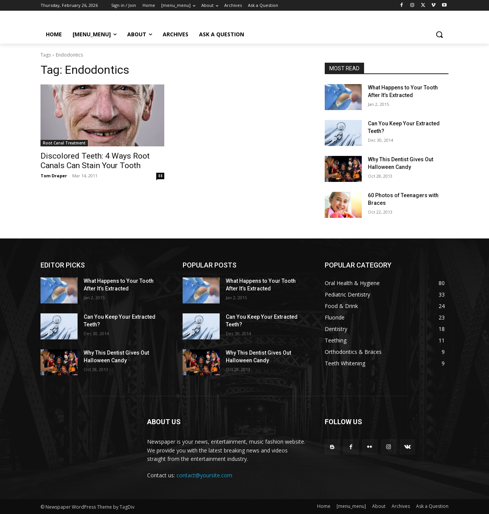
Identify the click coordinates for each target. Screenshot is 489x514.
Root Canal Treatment (64, 143)
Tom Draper (53, 175)
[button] (439, 34)
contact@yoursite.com (204, 475)
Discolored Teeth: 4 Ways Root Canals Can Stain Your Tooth (95, 160)
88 (160, 175)
